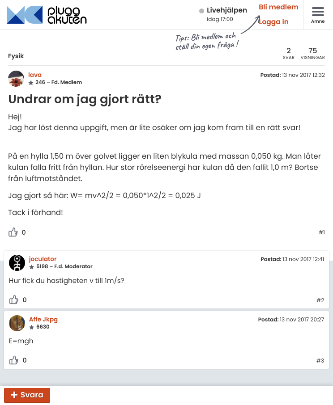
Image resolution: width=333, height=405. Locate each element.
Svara (32, 394)
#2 (320, 300)
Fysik (16, 55)
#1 (322, 232)
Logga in (274, 22)
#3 (320, 361)
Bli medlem (279, 7)
